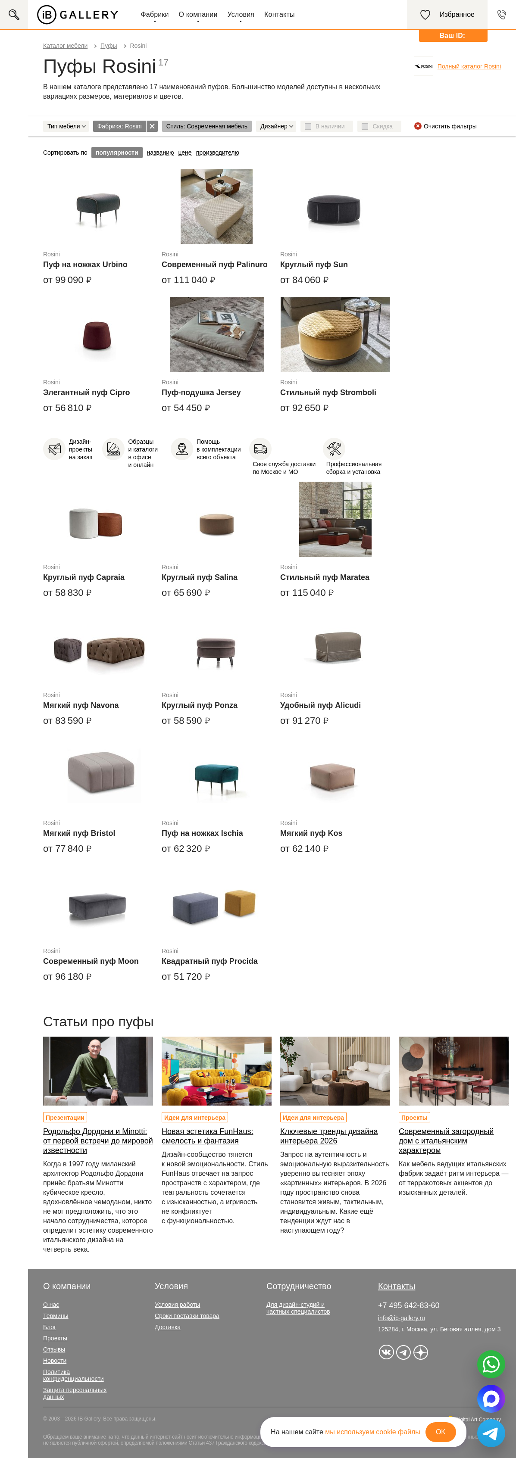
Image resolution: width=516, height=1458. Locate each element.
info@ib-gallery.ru (401, 1318)
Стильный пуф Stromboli (328, 392)
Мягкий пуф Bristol (79, 833)
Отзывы (54, 1349)
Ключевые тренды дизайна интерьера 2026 (329, 1136)
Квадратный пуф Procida (210, 961)
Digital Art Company (478, 1420)
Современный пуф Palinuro (215, 264)
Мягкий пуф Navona (81, 705)
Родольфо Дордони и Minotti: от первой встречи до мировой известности (98, 1141)
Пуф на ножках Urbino (85, 264)
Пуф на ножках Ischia (202, 833)
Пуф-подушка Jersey (201, 392)
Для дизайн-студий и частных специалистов (298, 1308)
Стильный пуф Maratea (324, 577)
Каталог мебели (65, 45)
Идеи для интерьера (194, 1117)
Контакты (279, 14)
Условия (240, 14)
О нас (51, 1304)
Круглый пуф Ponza (200, 705)
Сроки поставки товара (187, 1315)
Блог (49, 1327)
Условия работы (177, 1304)
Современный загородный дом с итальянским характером (446, 1141)
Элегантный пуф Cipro (86, 392)
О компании (198, 14)
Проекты (414, 1117)
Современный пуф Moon (91, 961)
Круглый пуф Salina (200, 577)
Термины (56, 1315)
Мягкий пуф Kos (311, 833)
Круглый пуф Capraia (84, 577)
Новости (54, 1360)
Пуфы (108, 45)
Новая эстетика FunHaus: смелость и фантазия (207, 1136)
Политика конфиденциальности (73, 1375)
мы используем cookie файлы (372, 1432)
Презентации (65, 1117)
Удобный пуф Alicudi (320, 705)
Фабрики (155, 14)
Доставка (168, 1327)
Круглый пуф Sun (314, 264)
